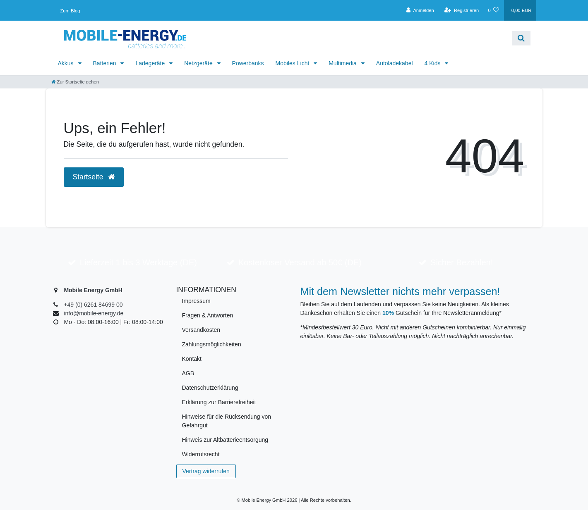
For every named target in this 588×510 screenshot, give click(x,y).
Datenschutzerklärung (210, 387)
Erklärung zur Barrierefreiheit (219, 402)
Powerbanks (248, 63)
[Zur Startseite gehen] (75, 81)
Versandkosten (201, 329)
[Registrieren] (461, 10)
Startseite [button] (94, 177)
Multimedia (343, 63)
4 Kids (433, 63)
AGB (188, 373)
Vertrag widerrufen (206, 471)
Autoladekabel (394, 63)
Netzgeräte (199, 63)
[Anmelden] (420, 10)
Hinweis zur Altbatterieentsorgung (225, 439)
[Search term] (354, 38)
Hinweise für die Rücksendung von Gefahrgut (226, 421)
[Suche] (521, 38)
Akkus (66, 63)
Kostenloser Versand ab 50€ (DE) (300, 262)
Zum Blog (70, 10)
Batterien (105, 63)
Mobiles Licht (293, 63)
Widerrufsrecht (201, 454)
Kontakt (192, 358)
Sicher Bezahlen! (461, 262)
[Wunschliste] (493, 10)
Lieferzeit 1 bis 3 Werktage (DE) (138, 262)
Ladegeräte (150, 63)
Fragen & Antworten (207, 315)
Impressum (196, 301)
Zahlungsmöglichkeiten (211, 344)
